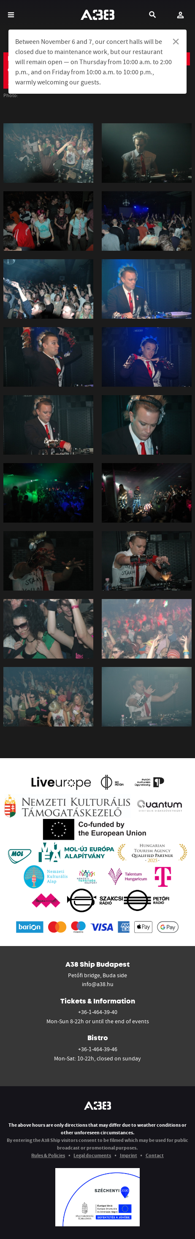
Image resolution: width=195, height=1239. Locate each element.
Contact (155, 1155)
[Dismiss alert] (176, 41)
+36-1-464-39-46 (97, 1049)
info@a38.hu (98, 984)
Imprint (128, 1155)
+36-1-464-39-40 (97, 1012)
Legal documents (92, 1155)
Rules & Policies (48, 1155)
